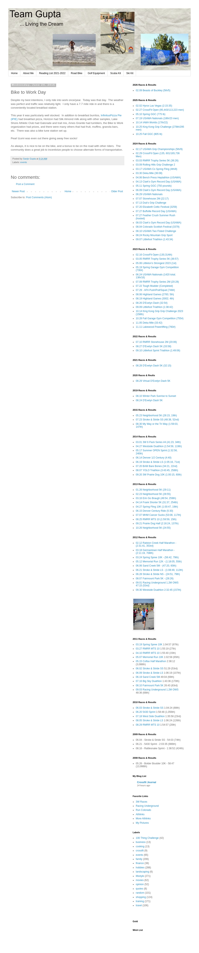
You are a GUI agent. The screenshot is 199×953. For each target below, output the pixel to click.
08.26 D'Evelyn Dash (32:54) (151, 302)
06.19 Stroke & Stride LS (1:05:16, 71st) (158, 462)
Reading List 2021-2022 (52, 73)
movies (140, 880)
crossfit (140, 850)
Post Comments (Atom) (39, 197)
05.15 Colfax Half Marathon (151, 661)
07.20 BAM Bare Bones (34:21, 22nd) (156, 466)
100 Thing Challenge (147, 838)
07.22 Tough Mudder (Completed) (154, 285)
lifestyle (140, 876)
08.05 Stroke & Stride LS (149, 720)
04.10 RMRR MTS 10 (148, 653)
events (23, 162)
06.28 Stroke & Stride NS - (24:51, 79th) (158, 574)
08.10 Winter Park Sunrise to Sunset (156, 396)
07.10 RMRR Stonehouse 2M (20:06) (156, 342)
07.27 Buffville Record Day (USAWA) (156, 211)
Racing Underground (147, 805)
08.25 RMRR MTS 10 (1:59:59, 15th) (156, 519)
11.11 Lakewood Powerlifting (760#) (155, 326)
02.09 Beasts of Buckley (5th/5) (153, 90)
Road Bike (76, 73)
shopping (141, 897)
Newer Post (18, 191)
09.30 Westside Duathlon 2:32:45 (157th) (158, 589)
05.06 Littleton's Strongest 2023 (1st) (156, 263)
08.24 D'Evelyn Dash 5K (149, 400)
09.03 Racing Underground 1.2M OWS (157, 689)
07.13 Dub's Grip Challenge (151, 202)
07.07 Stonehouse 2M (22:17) (152, 198)
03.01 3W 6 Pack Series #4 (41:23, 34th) (158, 442)
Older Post (117, 191)
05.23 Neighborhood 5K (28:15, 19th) (156, 415)
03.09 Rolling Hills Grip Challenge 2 (155, 164)
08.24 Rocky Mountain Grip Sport (154, 235)
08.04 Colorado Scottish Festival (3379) (158, 226)
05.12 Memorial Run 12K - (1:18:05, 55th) (159, 561)
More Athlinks (143, 818)
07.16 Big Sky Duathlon (149, 681)
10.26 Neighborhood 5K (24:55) (153, 527)
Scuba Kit (115, 73)
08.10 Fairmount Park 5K (149, 685)
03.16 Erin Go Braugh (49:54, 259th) (156, 498)
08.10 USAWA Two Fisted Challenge (156, 231)
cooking (140, 846)
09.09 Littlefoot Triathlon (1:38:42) (154, 307)
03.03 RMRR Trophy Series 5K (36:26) (157, 160)
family (139, 859)
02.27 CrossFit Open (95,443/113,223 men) (160, 109)
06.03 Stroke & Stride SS (149, 707)
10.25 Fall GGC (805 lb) (149, 134)
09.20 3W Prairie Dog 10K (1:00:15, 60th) (159, 474)
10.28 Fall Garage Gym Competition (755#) (159, 318)
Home (14, 73)
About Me (28, 73)
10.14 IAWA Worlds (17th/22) (152, 122)
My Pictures (142, 822)
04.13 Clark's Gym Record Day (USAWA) (158, 181)
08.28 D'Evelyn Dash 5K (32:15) (153, 365)
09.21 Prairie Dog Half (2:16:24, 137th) (157, 523)
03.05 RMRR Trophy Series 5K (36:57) (157, 258)
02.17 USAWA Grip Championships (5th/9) (159, 149)
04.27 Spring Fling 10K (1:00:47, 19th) (157, 506)
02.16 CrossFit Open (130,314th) (154, 254)
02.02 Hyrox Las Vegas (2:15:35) (154, 105)
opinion (140, 884)
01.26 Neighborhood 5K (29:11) (153, 489)
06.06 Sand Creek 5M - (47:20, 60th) (156, 565)
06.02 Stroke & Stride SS (149, 668)
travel (139, 905)
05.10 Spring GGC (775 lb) (150, 114)
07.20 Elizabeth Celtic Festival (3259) (156, 206)
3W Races (141, 801)
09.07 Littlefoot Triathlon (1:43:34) (154, 239)
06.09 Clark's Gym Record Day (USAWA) (158, 190)
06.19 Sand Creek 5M (148, 677)
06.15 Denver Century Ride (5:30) (154, 510)
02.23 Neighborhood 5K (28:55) (153, 494)
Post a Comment (25, 184)
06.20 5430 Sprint (145, 712)
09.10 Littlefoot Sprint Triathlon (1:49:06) (158, 350)
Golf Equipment (96, 73)
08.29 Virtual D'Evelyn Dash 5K (153, 380)
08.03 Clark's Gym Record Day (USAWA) (158, 222)
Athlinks (140, 814)
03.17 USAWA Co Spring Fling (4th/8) (156, 169)
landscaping (142, 871)
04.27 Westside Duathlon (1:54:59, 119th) (159, 446)
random (140, 892)
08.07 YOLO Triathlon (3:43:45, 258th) (157, 470)
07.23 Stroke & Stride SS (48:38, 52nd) (157, 419)
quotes (139, 888)
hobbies (140, 867)
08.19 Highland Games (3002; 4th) (155, 298)
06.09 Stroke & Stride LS (149, 672)
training (140, 901)
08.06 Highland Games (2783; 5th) (155, 294)
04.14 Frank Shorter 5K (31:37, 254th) (157, 502)
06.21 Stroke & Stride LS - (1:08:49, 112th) (159, 570)
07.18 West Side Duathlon (150, 716)
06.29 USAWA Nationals (149, 194)
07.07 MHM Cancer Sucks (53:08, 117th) (158, 515)
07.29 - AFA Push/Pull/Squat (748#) (155, 290)
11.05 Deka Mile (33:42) (149, 322)
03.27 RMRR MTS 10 (148, 648)
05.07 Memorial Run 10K (149, 657)
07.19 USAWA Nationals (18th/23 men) (157, 118)
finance (140, 863)
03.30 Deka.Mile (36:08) (149, 173)
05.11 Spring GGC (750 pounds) (154, 185)
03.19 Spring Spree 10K (149, 644)
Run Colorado (143, 810)
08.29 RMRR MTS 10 (148, 724)
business (141, 842)
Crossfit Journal (146, 782)
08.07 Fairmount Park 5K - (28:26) (155, 578)
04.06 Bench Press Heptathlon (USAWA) (158, 177)
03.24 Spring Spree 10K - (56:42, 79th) (157, 557)
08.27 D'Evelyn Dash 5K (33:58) (153, 346)
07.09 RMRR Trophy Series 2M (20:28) (157, 281)
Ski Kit (129, 73)
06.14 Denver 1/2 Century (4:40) (153, 457)
